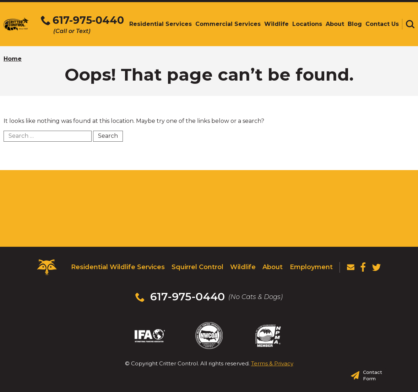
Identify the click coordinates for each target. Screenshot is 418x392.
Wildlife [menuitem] (276, 24)
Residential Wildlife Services (118, 267)
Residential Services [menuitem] (160, 24)
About (272, 267)
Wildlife (243, 267)
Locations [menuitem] (307, 24)
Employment (311, 267)
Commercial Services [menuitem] (228, 24)
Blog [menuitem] (355, 24)
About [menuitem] (335, 24)
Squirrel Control (197, 267)
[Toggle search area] (410, 24)
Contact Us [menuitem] (382, 24)
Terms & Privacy (272, 363)
